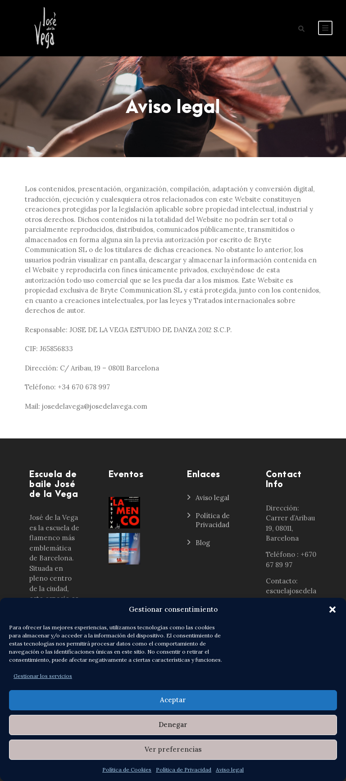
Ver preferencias (173, 749)
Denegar (173, 724)
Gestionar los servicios (43, 676)
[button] (332, 609)
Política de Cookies (126, 769)
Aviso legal (230, 769)
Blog (203, 542)
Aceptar (173, 699)
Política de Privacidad (183, 769)
